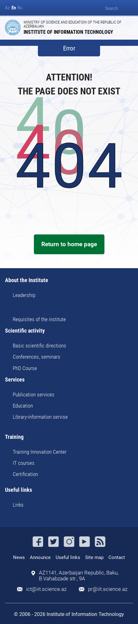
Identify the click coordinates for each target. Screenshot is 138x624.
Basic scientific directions (39, 346)
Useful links (18, 490)
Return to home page (69, 244)
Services (15, 380)
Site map (94, 557)
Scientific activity (25, 331)
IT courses (23, 463)
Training (14, 437)
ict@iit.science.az (46, 589)
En (14, 8)
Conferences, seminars (36, 357)
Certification (25, 474)
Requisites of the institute (39, 319)
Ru (19, 8)
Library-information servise (40, 417)
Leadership (24, 295)
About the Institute (26, 280)
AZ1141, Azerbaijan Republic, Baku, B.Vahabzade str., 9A (78, 576)
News (19, 557)
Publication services (33, 394)
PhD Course (25, 368)
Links (18, 505)
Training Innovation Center (40, 452)
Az (7, 8)
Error (69, 48)
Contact (116, 557)
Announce (40, 557)
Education (23, 406)
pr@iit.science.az (107, 589)
